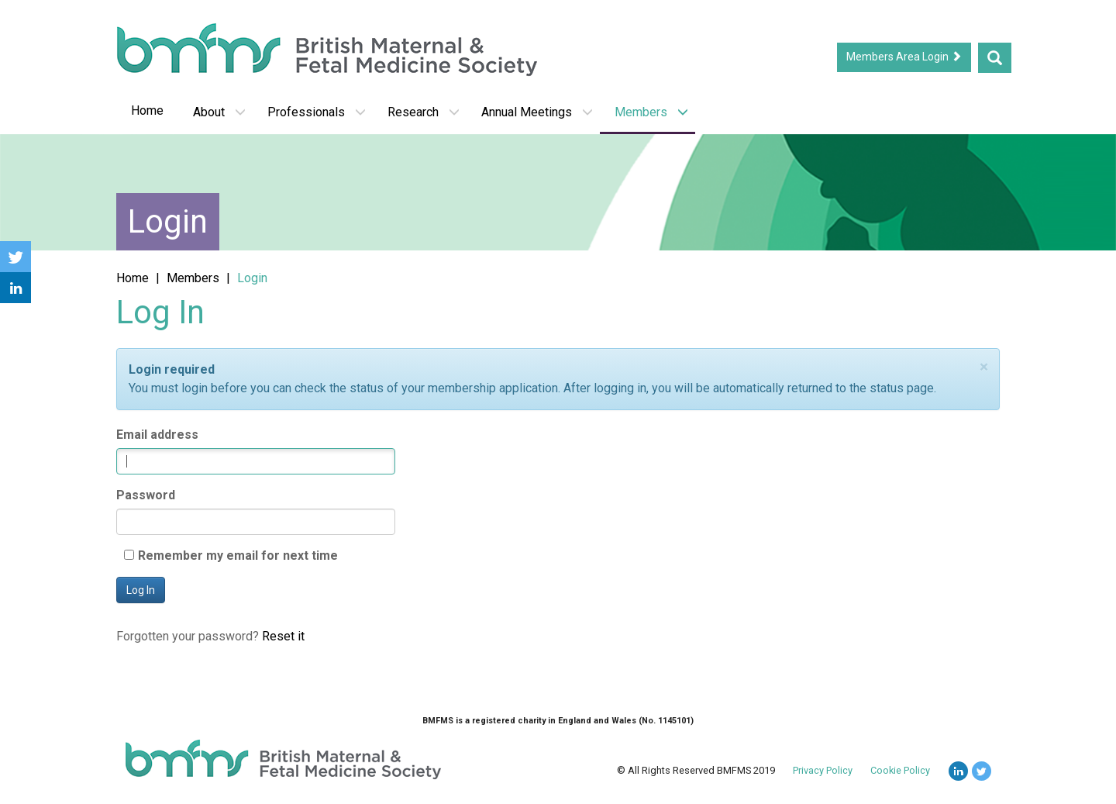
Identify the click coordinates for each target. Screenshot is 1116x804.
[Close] (984, 367)
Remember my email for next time (238, 555)
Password (145, 495)
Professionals (316, 112)
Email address (157, 434)
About (219, 112)
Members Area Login (904, 56)
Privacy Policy (822, 770)
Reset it (283, 636)
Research (424, 112)
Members (651, 112)
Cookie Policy (900, 770)
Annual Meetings (537, 112)
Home (147, 110)
